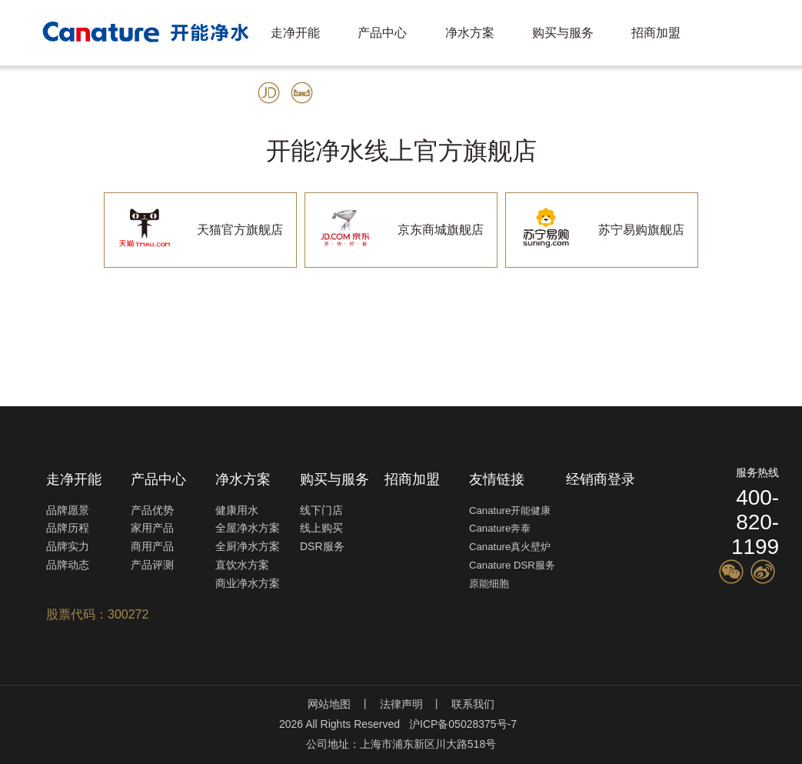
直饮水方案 (242, 565)
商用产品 (152, 546)
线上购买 (321, 528)
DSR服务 (322, 546)
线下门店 (321, 510)
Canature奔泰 (500, 528)
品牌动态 (67, 565)
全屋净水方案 (247, 528)
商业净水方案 (247, 583)
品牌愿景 (67, 510)
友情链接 (496, 479)
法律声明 (401, 704)
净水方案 (469, 32)
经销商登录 (600, 479)
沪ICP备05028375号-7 (463, 724)
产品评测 (152, 565)
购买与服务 (563, 32)
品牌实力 (67, 546)
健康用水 (236, 510)
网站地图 (329, 704)
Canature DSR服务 (512, 565)
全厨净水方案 (247, 546)
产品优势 (152, 510)
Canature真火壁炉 (510, 546)
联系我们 (472, 704)
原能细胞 (489, 583)
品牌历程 (67, 528)
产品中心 (382, 32)
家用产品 (152, 528)
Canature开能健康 (510, 510)
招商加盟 (656, 32)
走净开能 (295, 32)
